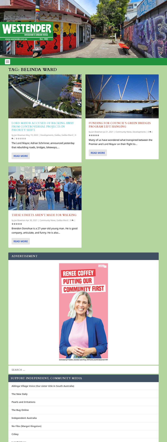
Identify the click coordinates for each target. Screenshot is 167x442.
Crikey (15, 434)
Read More (21, 156)
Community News (48, 220)
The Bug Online (20, 409)
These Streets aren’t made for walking (44, 215)
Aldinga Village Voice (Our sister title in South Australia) (43, 385)
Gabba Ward (67, 135)
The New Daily (20, 393)
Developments (46, 135)
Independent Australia (24, 417)
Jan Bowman (19, 135)
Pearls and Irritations (23, 401)
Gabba (57, 135)
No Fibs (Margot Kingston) (26, 426)
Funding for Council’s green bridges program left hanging (120, 124)
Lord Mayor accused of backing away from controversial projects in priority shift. (43, 126)
